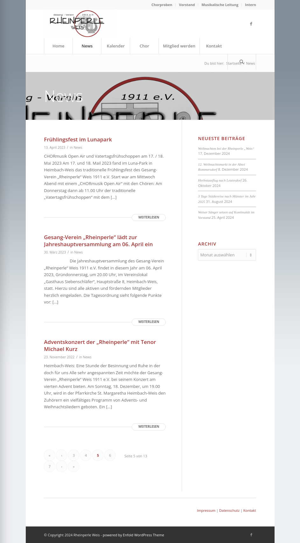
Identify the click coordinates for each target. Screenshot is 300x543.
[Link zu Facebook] (251, 23)
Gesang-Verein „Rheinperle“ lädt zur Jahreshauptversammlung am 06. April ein (98, 240)
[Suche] (241, 62)
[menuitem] (162, 4)
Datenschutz (229, 510)
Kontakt (249, 510)
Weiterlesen (148, 217)
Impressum (206, 510)
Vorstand (187, 4)
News (77, 147)
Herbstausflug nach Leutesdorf (219, 180)
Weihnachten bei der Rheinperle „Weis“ (226, 148)
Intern (250, 4)
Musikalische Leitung (219, 4)
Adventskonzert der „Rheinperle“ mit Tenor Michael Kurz (100, 345)
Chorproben (161, 4)
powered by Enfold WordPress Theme (133, 534)
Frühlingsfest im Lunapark (78, 139)
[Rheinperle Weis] (80, 23)
